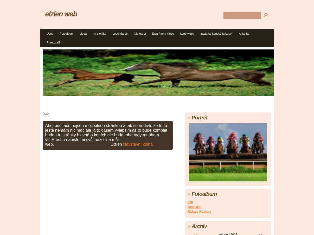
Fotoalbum (67, 33)
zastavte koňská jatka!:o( (217, 33)
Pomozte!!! (54, 42)
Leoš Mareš (119, 33)
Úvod (50, 33)
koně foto (194, 207)
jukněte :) (140, 33)
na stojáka (99, 33)
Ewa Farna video (163, 33)
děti (190, 202)
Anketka (244, 33)
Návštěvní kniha (138, 144)
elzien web (61, 14)
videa (83, 33)
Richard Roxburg (199, 211)
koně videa (187, 33)
